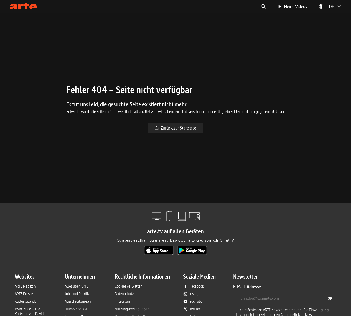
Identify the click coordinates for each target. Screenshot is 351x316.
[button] (263, 6)
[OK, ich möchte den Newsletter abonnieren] (330, 298)
